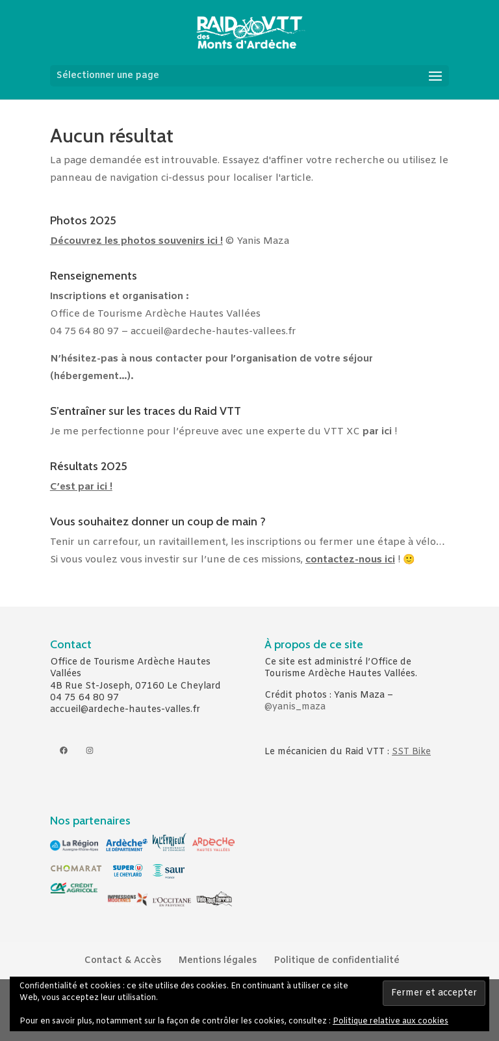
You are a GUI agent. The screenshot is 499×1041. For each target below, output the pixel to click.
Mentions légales (217, 961)
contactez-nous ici (350, 559)
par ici (377, 431)
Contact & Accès (122, 961)
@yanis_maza (295, 707)
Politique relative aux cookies (390, 1021)
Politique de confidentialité (337, 961)
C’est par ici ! (81, 487)
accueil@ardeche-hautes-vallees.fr (213, 331)
